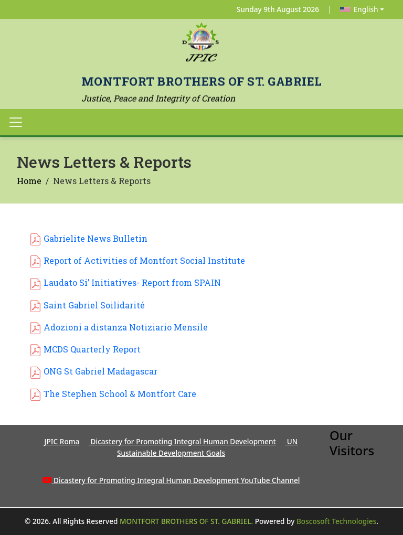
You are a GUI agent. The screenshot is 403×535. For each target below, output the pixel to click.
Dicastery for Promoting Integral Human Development (182, 441)
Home (29, 180)
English (359, 9)
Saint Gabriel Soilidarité (94, 305)
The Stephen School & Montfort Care (120, 393)
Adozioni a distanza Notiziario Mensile (126, 327)
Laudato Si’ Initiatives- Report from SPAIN (132, 282)
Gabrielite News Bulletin (95, 238)
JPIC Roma (62, 441)
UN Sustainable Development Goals (207, 447)
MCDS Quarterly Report (92, 349)
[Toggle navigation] (15, 122)
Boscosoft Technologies (336, 521)
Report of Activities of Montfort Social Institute (144, 260)
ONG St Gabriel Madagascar (100, 371)
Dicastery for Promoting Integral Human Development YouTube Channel (177, 480)
